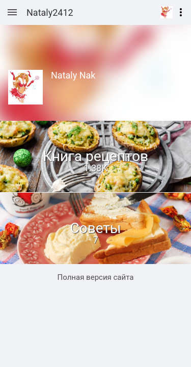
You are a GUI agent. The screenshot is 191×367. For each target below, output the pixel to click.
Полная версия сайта (96, 277)
